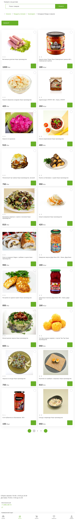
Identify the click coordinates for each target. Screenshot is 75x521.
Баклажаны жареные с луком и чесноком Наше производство (16, 217)
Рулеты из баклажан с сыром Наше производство (54, 178)
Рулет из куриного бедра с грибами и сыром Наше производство (17, 258)
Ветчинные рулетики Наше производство (14, 59)
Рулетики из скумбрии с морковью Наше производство (55, 378)
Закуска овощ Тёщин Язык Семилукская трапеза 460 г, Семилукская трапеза (55, 60)
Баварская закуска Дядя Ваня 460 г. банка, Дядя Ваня (55, 257)
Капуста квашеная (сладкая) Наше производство (17, 100)
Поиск (61, 6)
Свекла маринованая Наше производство (51, 139)
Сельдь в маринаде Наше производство (51, 417)
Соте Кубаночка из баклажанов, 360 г (13, 417)
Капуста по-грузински (8, 139)
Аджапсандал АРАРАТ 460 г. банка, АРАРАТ (52, 100)
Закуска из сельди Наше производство (13, 378)
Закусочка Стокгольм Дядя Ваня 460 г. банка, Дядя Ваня (54, 298)
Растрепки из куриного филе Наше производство (17, 297)
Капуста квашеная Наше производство (50, 217)
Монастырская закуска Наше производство (15, 338)
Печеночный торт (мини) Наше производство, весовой (18, 178)
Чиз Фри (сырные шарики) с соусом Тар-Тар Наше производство (54, 339)
